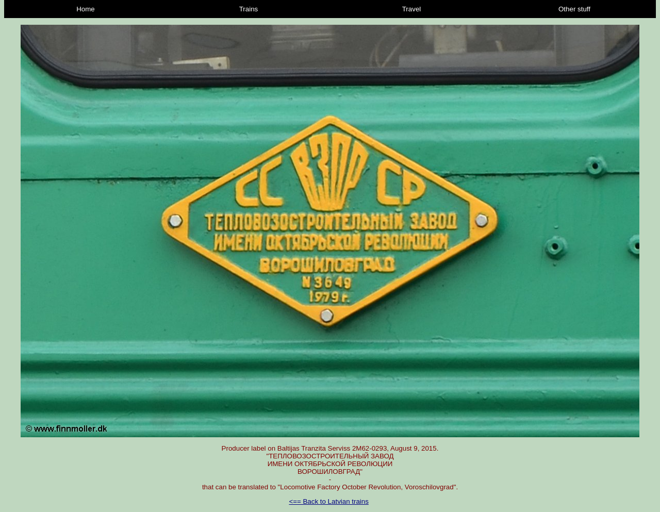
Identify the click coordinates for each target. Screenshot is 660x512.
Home (85, 9)
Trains (248, 9)
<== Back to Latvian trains (328, 501)
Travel (411, 9)
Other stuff (574, 9)
